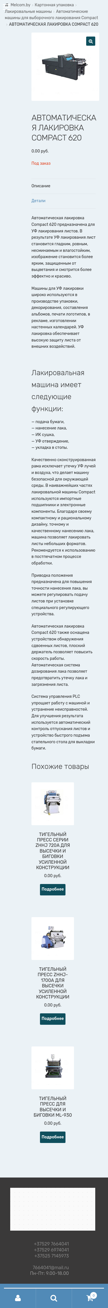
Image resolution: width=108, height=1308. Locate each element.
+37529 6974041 (51, 1250)
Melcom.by (20, 5)
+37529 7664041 (51, 1244)
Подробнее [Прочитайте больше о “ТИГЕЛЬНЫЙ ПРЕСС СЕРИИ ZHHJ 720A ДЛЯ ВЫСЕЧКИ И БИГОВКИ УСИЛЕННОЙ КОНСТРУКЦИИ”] (53, 889)
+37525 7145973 (51, 1256)
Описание (40, 186)
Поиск (54, 1298)
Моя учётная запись (18, 1298)
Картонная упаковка (54, 5)
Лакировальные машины (28, 11)
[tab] (63, 186)
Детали (38, 200)
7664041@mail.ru (51, 1267)
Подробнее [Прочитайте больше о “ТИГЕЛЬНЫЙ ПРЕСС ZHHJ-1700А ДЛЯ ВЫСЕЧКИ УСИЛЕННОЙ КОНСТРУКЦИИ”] (53, 1018)
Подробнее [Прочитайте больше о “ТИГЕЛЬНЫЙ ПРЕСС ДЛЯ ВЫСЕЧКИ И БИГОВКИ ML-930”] (53, 1137)
